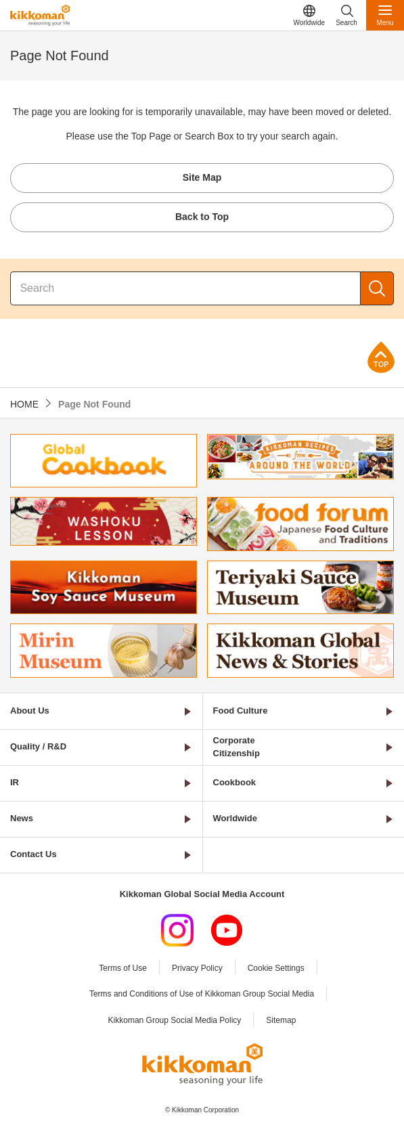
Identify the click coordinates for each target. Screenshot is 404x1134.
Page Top (381, 357)
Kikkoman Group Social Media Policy (175, 1020)
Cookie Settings (276, 968)
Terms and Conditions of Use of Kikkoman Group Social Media (201, 994)
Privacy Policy (197, 968)
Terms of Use (123, 968)
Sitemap (281, 1020)
